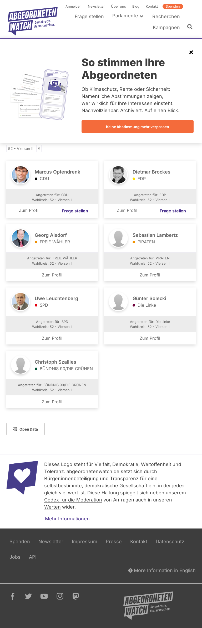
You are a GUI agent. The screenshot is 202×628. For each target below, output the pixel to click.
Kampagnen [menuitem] (166, 27)
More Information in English (162, 570)
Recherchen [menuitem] (166, 16)
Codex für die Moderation (73, 500)
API (33, 557)
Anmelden (73, 6)
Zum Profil (29, 210)
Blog (135, 6)
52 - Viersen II (20, 148)
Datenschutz (170, 541)
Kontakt (152, 6)
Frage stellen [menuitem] (89, 16)
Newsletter (96, 6)
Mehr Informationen (67, 518)
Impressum (84, 541)
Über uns (118, 6)
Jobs (15, 557)
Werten (52, 507)
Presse (114, 541)
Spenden (173, 6)
